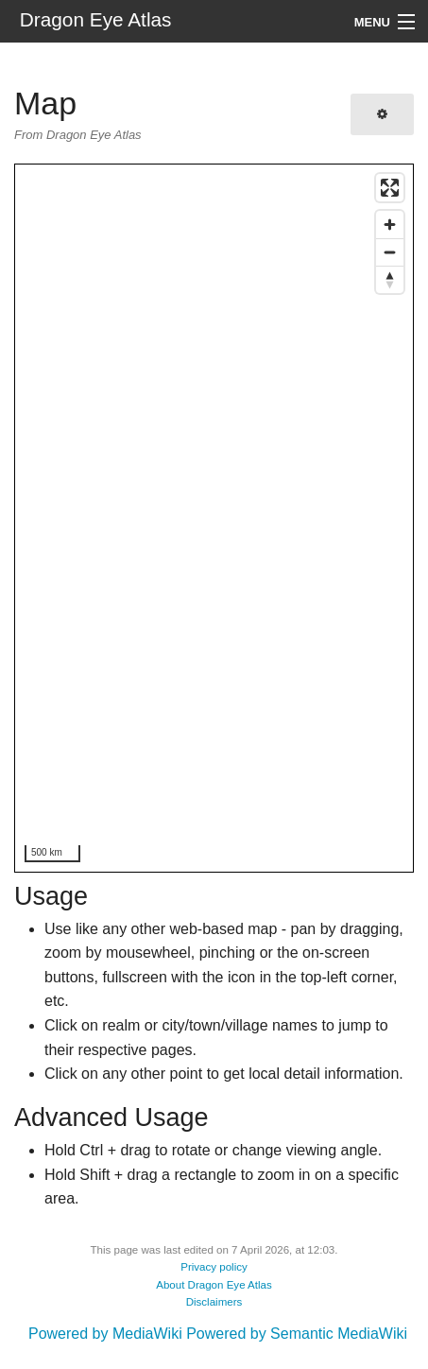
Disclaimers (214, 1302)
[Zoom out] (389, 252)
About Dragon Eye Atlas (214, 1285)
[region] (215, 519)
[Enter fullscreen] (389, 187)
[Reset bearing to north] (389, 279)
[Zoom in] (389, 224)
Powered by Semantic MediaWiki (296, 1334)
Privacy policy (214, 1267)
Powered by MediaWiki (105, 1334)
